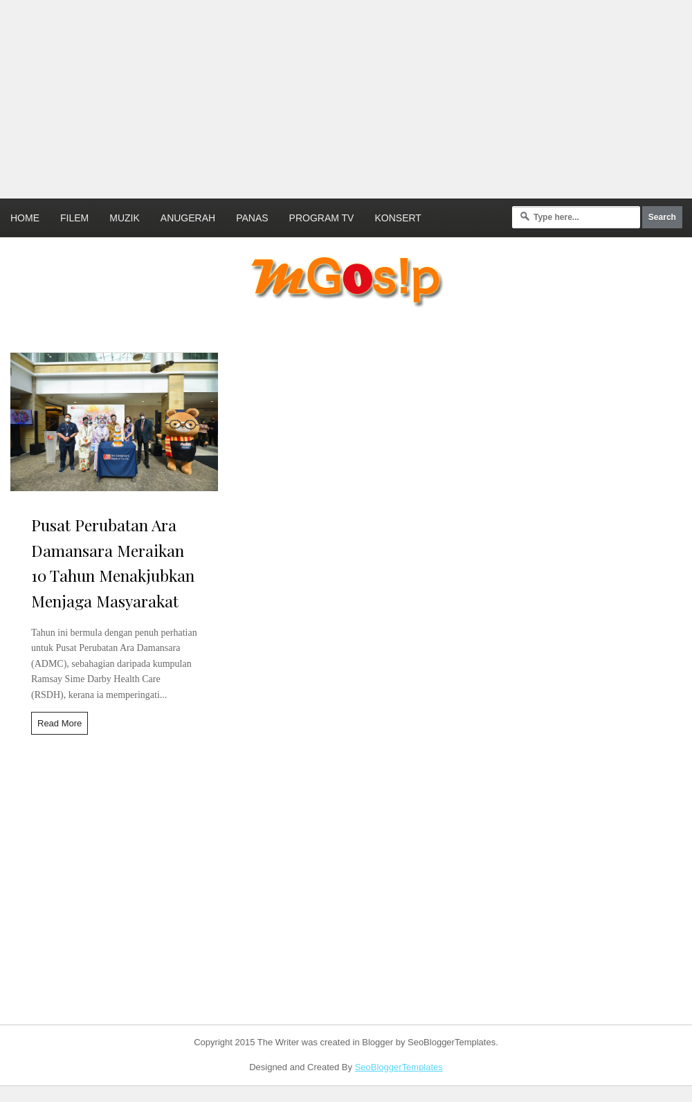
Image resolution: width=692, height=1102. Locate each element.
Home (24, 217)
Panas (252, 217)
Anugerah (188, 217)
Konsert (397, 217)
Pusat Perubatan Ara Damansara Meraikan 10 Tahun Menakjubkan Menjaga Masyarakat (112, 563)
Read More (59, 723)
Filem (74, 217)
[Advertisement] (309, 97)
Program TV (321, 217)
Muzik (124, 217)
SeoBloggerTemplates (399, 1067)
